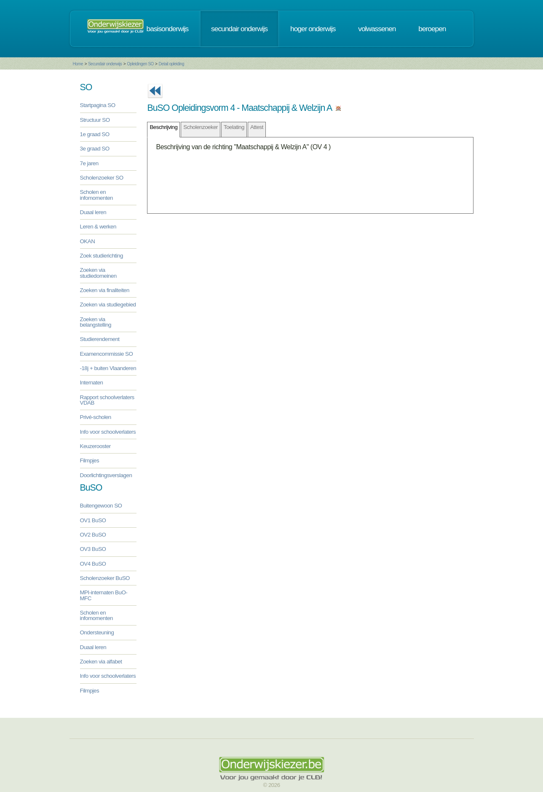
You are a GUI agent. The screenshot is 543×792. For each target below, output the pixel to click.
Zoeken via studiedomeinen (98, 273)
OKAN (87, 241)
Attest (256, 127)
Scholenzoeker (200, 127)
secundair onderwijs (239, 28)
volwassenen (377, 28)
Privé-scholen (95, 417)
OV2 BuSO (93, 535)
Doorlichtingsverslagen (106, 475)
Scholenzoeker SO (101, 178)
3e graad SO (95, 148)
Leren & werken (98, 226)
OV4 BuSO (93, 564)
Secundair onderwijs (105, 64)
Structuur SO (95, 120)
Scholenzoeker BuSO (105, 578)
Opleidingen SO (140, 64)
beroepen (432, 28)
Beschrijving (163, 127)
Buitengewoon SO (101, 505)
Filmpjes (89, 460)
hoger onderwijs (312, 28)
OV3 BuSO (93, 549)
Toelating (234, 127)
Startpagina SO (97, 105)
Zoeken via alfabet (101, 661)
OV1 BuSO (93, 520)
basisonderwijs (168, 28)
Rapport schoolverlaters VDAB (107, 400)
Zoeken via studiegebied (108, 304)
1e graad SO (95, 134)
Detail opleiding (171, 64)
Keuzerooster (95, 446)
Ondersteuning (97, 632)
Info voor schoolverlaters (108, 432)
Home (78, 64)
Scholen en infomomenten (96, 195)
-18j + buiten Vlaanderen (108, 368)
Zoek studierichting (101, 255)
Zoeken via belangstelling (96, 322)
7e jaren (89, 163)
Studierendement (100, 339)
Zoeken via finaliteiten (104, 290)
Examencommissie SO (106, 354)
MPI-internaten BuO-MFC (104, 595)
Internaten (91, 382)
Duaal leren (93, 212)
